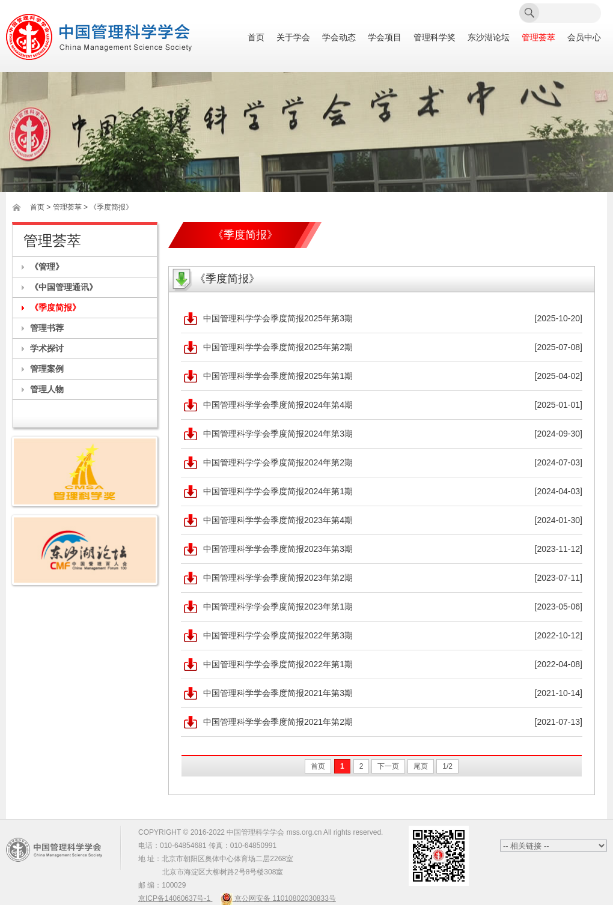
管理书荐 (47, 328)
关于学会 (293, 37)
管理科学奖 (434, 37)
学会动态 (339, 37)
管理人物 (47, 389)
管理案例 (47, 369)
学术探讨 (47, 348)
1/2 (447, 766)
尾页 (420, 766)
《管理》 (47, 266)
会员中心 (584, 37)
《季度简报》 (55, 307)
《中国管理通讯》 (63, 287)
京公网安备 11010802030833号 (278, 898)
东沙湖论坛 (489, 37)
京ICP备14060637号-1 (175, 898)
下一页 (388, 766)
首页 (256, 37)
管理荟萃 (538, 37)
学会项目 (384, 37)
